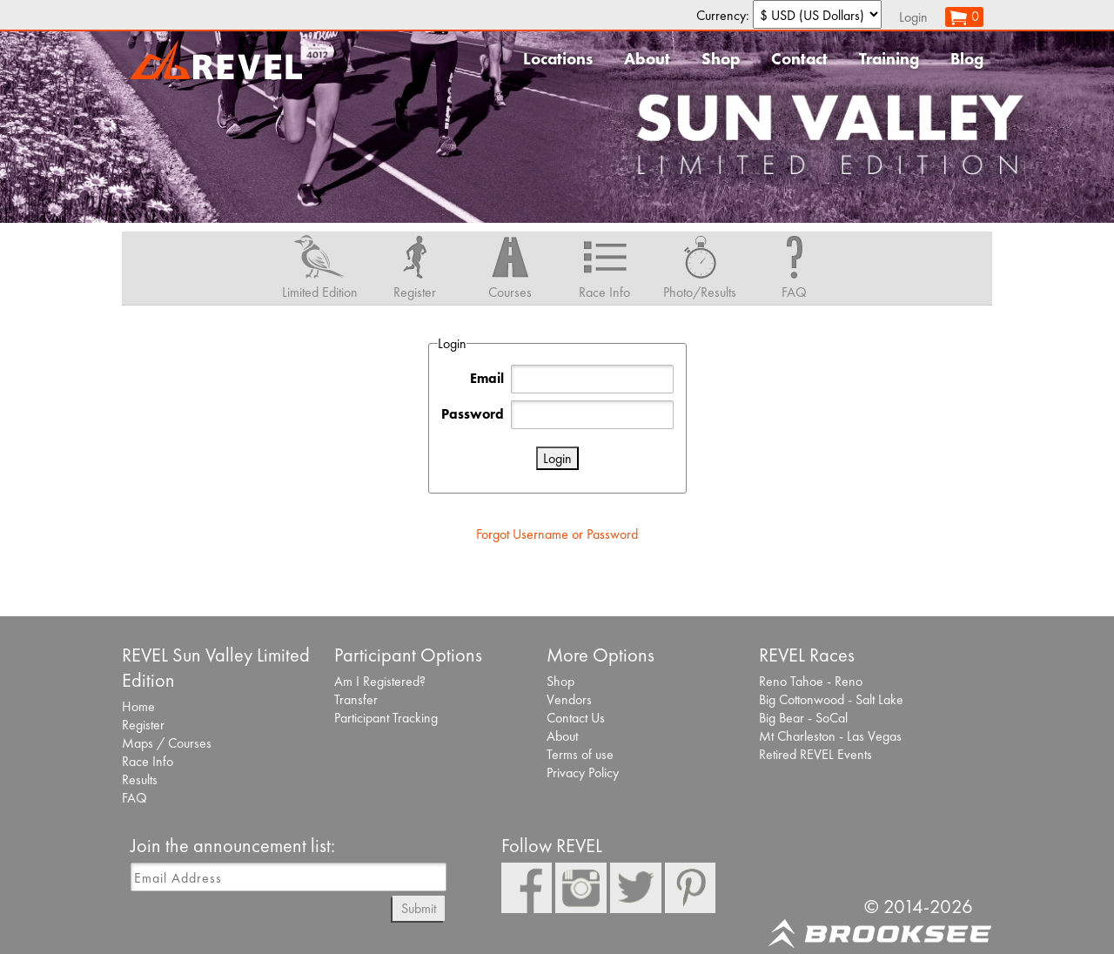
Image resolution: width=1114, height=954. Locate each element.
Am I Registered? (380, 681)
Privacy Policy (583, 772)
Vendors (569, 699)
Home (138, 706)
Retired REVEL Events (815, 754)
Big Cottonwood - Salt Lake (831, 699)
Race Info (147, 761)
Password (472, 414)
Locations (558, 59)
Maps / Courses (166, 743)
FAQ (134, 798)
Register (143, 725)
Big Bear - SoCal (803, 718)
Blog (966, 59)
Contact (799, 59)
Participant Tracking (386, 718)
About (647, 59)
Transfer (356, 699)
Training (889, 59)
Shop (720, 59)
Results (140, 779)
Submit (418, 908)
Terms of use (580, 754)
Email (487, 378)
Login (913, 17)
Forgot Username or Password (557, 534)
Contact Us (576, 718)
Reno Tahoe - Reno (810, 681)
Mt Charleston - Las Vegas (830, 736)
